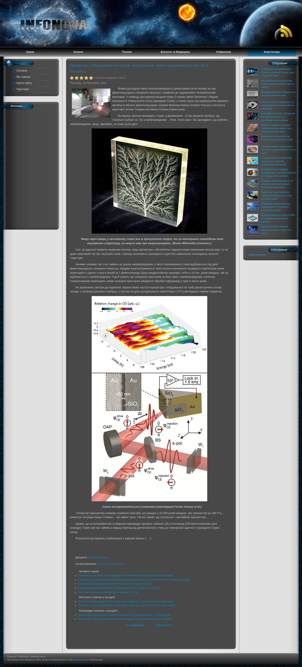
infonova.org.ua (80, 660)
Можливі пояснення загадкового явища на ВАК (108, 592)
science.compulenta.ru (111, 563)
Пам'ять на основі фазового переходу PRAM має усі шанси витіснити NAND (126, 605)
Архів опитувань (257, 254)
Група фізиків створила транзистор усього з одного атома (115, 583)
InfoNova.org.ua (98, 557)
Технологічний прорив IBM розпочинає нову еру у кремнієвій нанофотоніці (125, 601)
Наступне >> (165, 625)
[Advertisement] (30, 168)
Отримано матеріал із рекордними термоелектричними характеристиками (125, 575)
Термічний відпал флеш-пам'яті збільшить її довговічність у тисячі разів (124, 614)
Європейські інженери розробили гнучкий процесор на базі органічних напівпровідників (134, 579)
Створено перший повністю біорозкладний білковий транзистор (119, 587)
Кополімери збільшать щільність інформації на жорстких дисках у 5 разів (125, 619)
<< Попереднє (135, 625)
